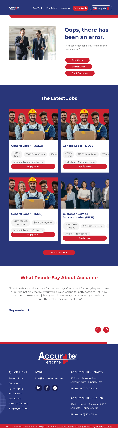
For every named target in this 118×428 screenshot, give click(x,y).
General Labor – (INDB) (26, 214)
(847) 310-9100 (88, 388)
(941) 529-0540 (88, 414)
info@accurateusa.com (49, 378)
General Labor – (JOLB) (27, 145)
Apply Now (33, 166)
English (99, 8)
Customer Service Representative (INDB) (78, 215)
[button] (59, 252)
